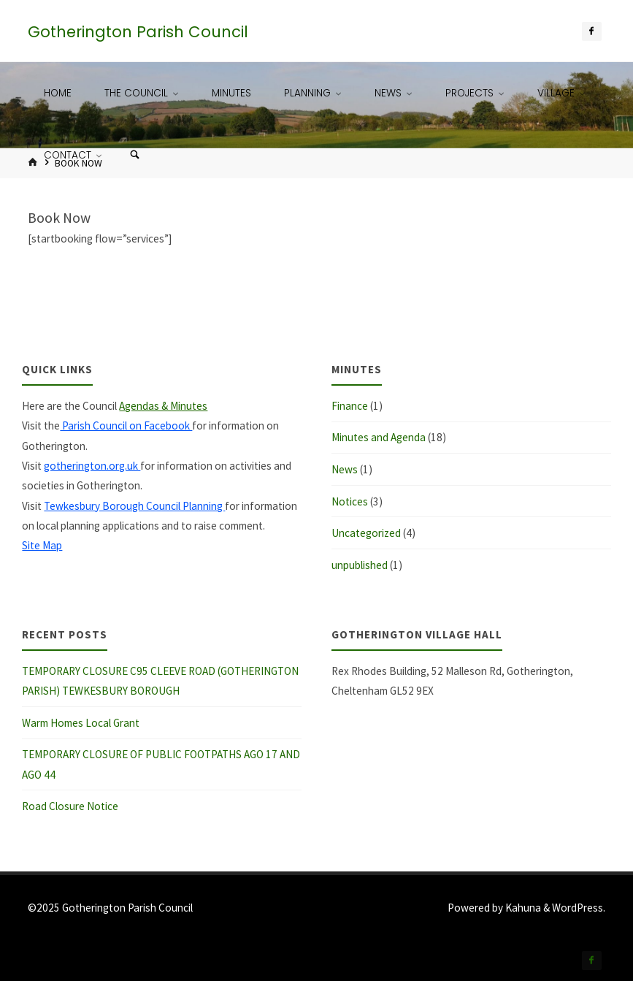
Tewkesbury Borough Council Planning (134, 506)
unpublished (359, 565)
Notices (349, 501)
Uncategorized (366, 533)
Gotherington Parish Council (138, 31)
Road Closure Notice (70, 806)
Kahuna (522, 908)
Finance (349, 406)
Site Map (42, 545)
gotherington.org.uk (92, 466)
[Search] (134, 155)
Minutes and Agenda (378, 437)
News (344, 469)
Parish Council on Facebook (126, 425)
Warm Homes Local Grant (80, 723)
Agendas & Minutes (163, 406)
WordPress (577, 908)
